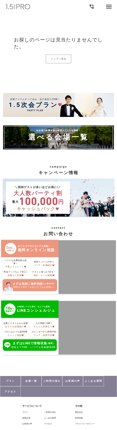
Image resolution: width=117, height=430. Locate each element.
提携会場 (26, 408)
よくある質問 (50, 408)
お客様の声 (27, 414)
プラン (25, 402)
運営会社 (79, 402)
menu (108, 6)
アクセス (48, 414)
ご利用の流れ (50, 402)
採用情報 (79, 408)
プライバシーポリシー (85, 414)
